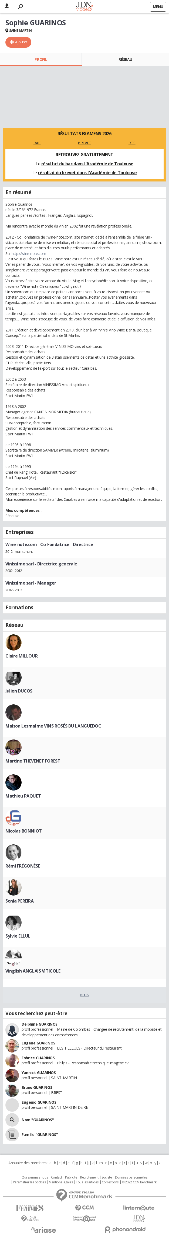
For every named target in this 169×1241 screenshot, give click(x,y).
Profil (41, 59)
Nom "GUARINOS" (38, 1119)
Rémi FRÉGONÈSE (22, 866)
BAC (37, 142)
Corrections (110, 1182)
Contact (56, 1177)
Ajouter (21, 41)
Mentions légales (61, 1182)
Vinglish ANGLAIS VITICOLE (32, 971)
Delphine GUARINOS (40, 1024)
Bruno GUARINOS (37, 1087)
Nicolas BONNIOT (23, 831)
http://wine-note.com (29, 253)
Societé (107, 1177)
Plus (84, 994)
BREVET (84, 142)
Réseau (125, 59)
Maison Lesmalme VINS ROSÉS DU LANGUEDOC (53, 726)
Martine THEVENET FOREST (32, 761)
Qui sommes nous (35, 1177)
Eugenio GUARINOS (39, 1102)
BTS (132, 142)
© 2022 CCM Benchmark (139, 1182)
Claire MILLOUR (21, 656)
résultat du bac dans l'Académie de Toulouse (87, 164)
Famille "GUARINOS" (40, 1134)
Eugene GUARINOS (38, 1043)
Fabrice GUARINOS (38, 1057)
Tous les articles (87, 1182)
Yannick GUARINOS (39, 1072)
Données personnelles (131, 1177)
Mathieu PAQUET (23, 796)
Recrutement (89, 1177)
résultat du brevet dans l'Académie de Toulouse (87, 173)
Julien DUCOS (18, 691)
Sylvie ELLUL (18, 936)
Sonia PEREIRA (19, 901)
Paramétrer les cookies (29, 1182)
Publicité (71, 1177)
